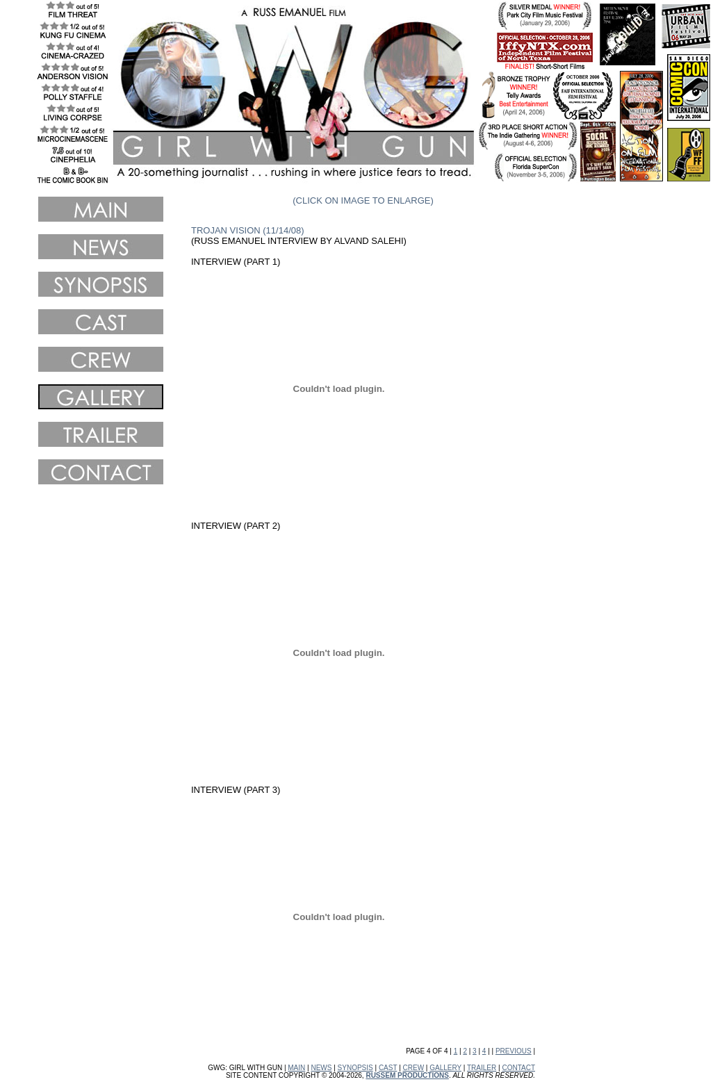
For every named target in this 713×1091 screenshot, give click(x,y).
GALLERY (445, 1068)
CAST (388, 1068)
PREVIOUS (513, 1051)
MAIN (296, 1068)
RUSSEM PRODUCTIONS (407, 1075)
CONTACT (518, 1068)
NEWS (321, 1068)
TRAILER (481, 1068)
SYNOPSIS (355, 1068)
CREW (414, 1068)
